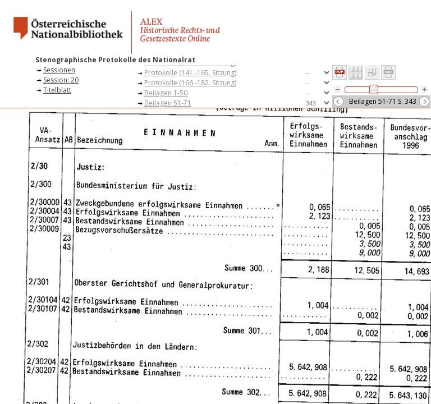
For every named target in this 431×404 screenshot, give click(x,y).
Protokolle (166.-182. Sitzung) (190, 83)
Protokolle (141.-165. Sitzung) (190, 72)
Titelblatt (57, 90)
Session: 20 (61, 80)
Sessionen (59, 70)
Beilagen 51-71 (167, 103)
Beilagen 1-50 (165, 93)
